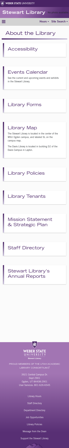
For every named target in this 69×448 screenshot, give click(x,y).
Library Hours (34, 396)
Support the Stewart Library (34, 438)
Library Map (22, 128)
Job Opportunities (34, 417)
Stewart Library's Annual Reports (29, 274)
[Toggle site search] (59, 22)
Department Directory (34, 410)
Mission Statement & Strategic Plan (30, 222)
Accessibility (23, 49)
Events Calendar (28, 72)
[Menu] (3, 22)
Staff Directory (26, 248)
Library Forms (24, 105)
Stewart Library (23, 13)
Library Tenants (27, 197)
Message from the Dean (34, 431)
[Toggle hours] (44, 22)
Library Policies (26, 173)
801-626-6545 (42, 385)
